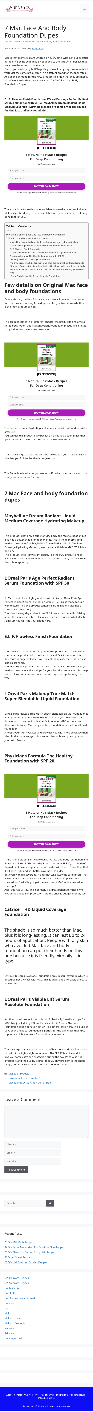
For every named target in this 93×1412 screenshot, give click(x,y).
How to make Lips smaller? (24, 1078)
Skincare (9, 1333)
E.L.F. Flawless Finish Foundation (25, 249)
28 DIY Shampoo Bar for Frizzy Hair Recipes (30, 1252)
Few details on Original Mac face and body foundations (35, 234)
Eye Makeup (11, 1288)
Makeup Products (18, 1073)
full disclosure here (62, 41)
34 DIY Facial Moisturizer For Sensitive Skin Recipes (34, 1247)
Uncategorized (13, 1338)
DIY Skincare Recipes (16, 1283)
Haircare (9, 1303)
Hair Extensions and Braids (20, 1298)
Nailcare (9, 1328)
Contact (18, 1394)
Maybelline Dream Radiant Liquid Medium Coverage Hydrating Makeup (44, 242)
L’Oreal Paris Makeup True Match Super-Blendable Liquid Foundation (43, 252)
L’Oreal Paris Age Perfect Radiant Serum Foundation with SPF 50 (41, 245)
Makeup (9, 1313)
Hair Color (10, 1293)
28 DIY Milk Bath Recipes (18, 1242)
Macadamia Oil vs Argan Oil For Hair (29, 1082)
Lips (6, 1308)
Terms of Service (46, 1394)
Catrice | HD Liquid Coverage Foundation (30, 259)
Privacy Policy (30, 1394)
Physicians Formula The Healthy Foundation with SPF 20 (37, 256)
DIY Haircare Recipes (16, 1278)
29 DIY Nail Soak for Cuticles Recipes (25, 1262)
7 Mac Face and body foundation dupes (27, 238)
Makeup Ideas (12, 1318)
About (9, 1394)
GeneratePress (62, 1406)
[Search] (50, 1203)
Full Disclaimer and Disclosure (70, 1394)
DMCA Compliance (46, 1397)
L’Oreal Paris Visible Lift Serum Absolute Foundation (35, 276)
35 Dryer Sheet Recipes (18, 1257)
